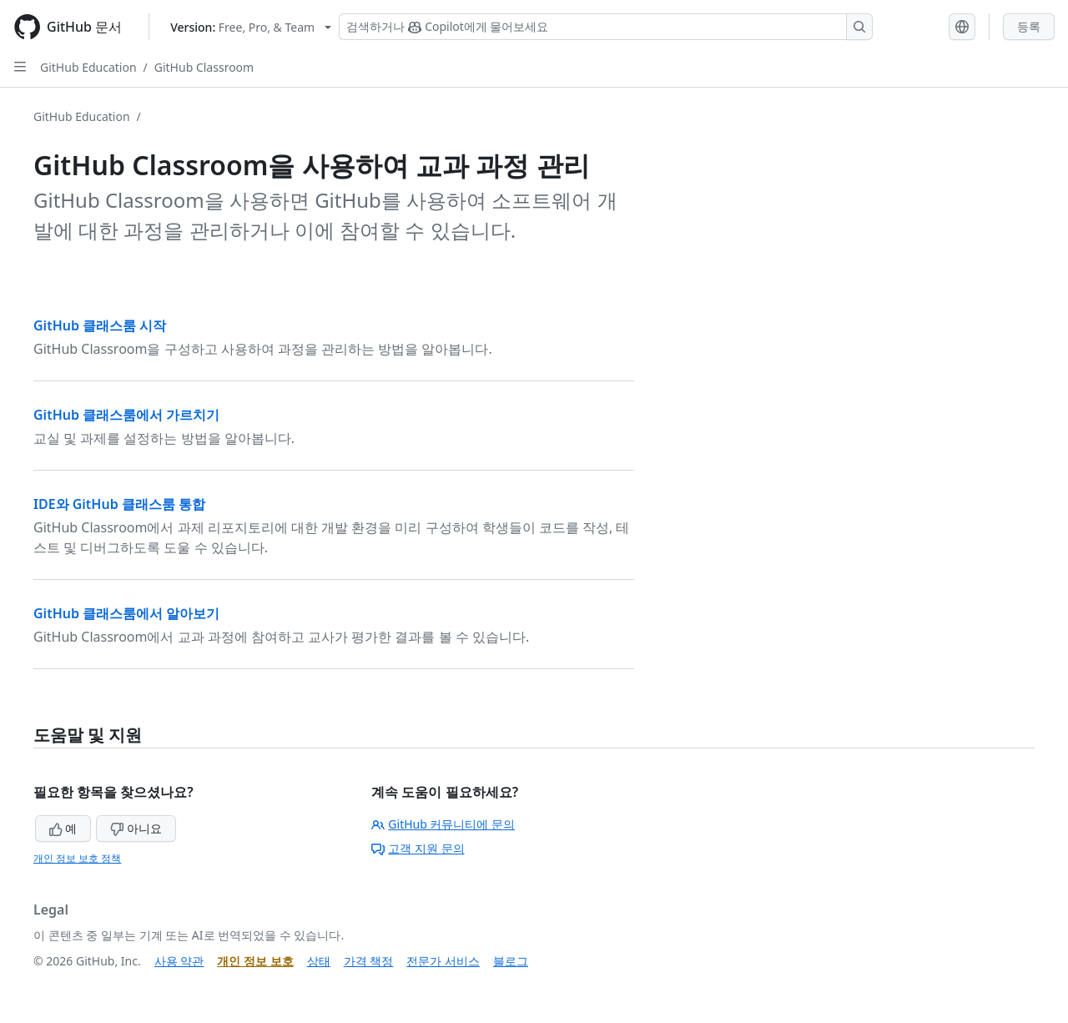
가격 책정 (369, 961)
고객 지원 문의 (417, 848)
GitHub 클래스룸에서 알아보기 (126, 613)
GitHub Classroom (204, 67)
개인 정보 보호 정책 (77, 858)
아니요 (136, 828)
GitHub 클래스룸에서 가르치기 (126, 415)
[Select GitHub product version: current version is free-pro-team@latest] (251, 27)
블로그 (510, 961)
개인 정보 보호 (255, 961)
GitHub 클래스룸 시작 (99, 325)
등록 (1028, 26)
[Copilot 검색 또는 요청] (606, 26)
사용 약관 (179, 961)
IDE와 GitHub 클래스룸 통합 (119, 504)
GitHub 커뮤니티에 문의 (443, 824)
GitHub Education (88, 67)
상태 (318, 961)
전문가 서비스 (443, 961)
